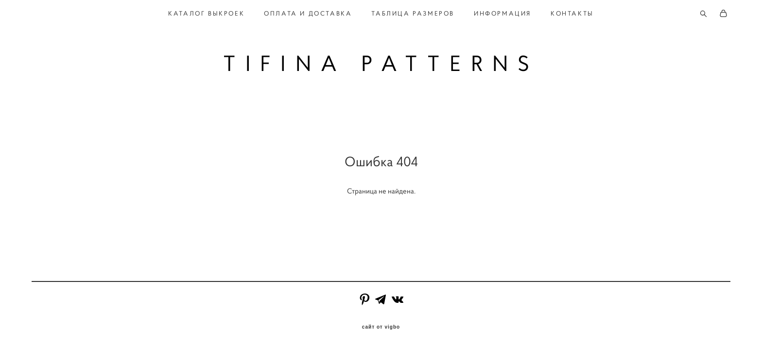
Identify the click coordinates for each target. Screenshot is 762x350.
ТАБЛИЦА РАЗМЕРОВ (412, 14)
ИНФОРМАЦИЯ (502, 14)
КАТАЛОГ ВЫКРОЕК (206, 14)
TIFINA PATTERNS (381, 63)
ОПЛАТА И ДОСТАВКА (308, 14)
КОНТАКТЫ (572, 14)
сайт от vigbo (381, 327)
